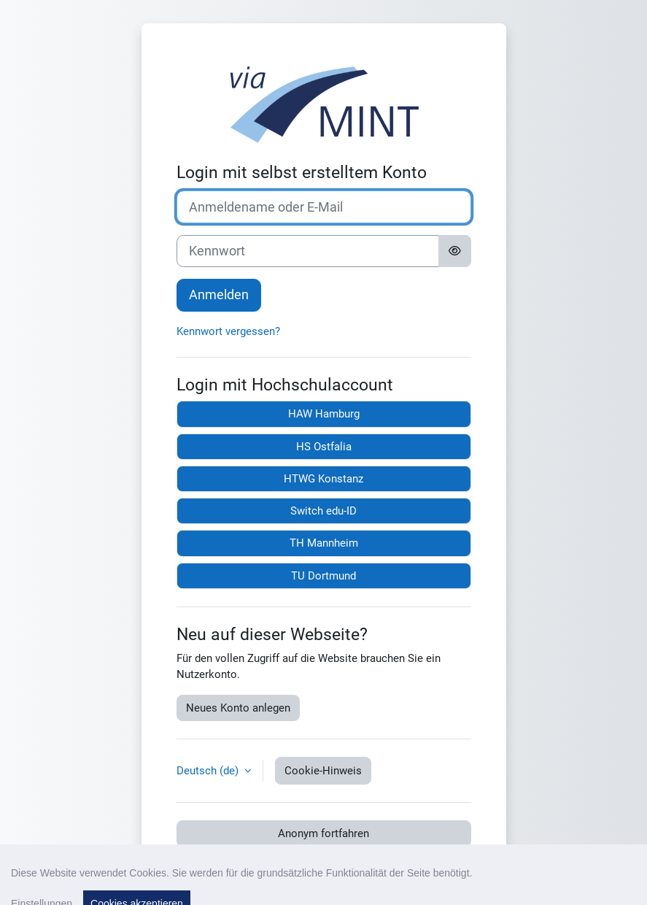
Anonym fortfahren (323, 833)
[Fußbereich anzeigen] (610, 868)
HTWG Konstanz (323, 478)
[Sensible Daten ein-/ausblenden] (454, 251)
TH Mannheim (324, 543)
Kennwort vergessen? (228, 331)
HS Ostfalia (324, 446)
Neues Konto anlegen (238, 708)
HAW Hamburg (324, 413)
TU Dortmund (323, 575)
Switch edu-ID (323, 510)
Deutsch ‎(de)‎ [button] (209, 770)
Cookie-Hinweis (323, 770)
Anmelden (219, 295)
